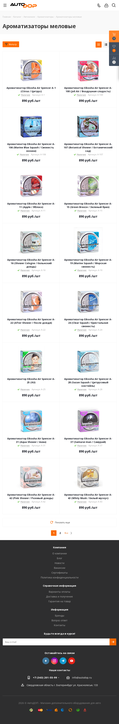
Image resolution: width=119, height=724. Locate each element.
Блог (59, 558)
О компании (59, 553)
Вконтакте (45, 660)
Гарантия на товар (59, 601)
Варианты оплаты (59, 591)
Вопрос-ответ (59, 620)
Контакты (59, 625)
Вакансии (59, 567)
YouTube (71, 660)
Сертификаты (59, 572)
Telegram (63, 660)
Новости (59, 563)
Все (66, 532)
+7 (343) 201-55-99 (45, 677)
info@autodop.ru (82, 677)
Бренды (59, 615)
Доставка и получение (59, 596)
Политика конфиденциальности (60, 577)
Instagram (54, 660)
